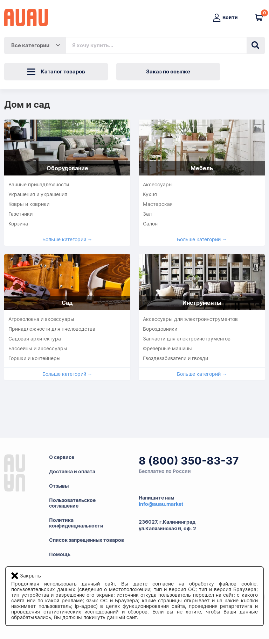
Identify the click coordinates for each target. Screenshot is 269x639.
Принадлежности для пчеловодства (51, 329)
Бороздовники (160, 329)
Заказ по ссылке (168, 72)
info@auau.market (161, 504)
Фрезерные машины (167, 348)
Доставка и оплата (72, 471)
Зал (147, 214)
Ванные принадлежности (38, 184)
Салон (150, 224)
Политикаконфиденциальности (76, 523)
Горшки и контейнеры (34, 358)
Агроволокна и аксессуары (41, 319)
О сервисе (61, 457)
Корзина (18, 224)
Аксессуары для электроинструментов (190, 319)
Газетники (20, 214)
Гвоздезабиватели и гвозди (175, 358)
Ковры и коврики (28, 204)
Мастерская (158, 204)
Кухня (150, 194)
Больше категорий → (67, 239)
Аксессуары (158, 184)
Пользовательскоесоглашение (72, 503)
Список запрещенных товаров (86, 540)
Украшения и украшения (37, 194)
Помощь (59, 554)
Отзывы (59, 486)
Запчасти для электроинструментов (186, 339)
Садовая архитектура (34, 339)
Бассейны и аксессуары (37, 348)
